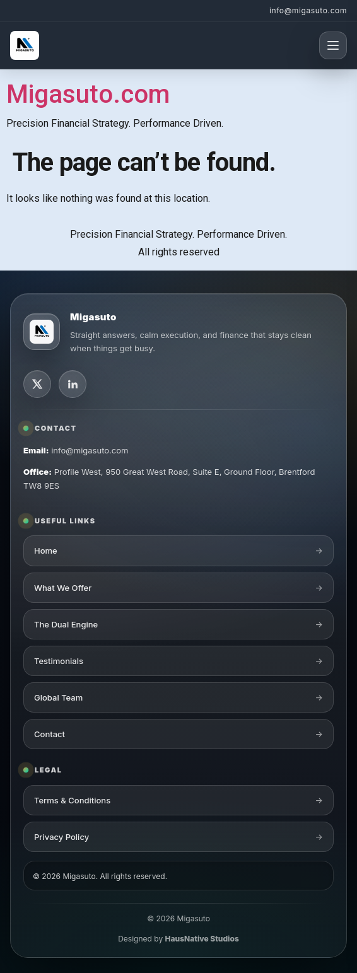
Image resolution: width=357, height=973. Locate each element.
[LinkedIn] (72, 384)
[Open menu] (333, 45)
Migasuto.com (88, 94)
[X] (37, 384)
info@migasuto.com (308, 10)
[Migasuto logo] (41, 331)
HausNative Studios (202, 938)
